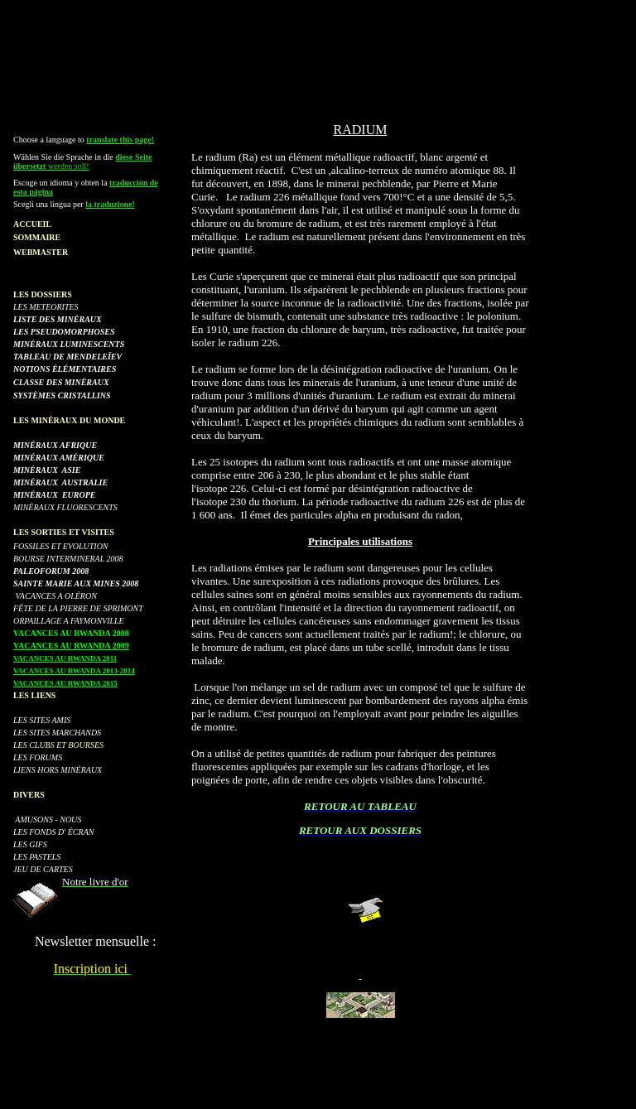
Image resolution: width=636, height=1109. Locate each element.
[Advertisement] (318, 44)
